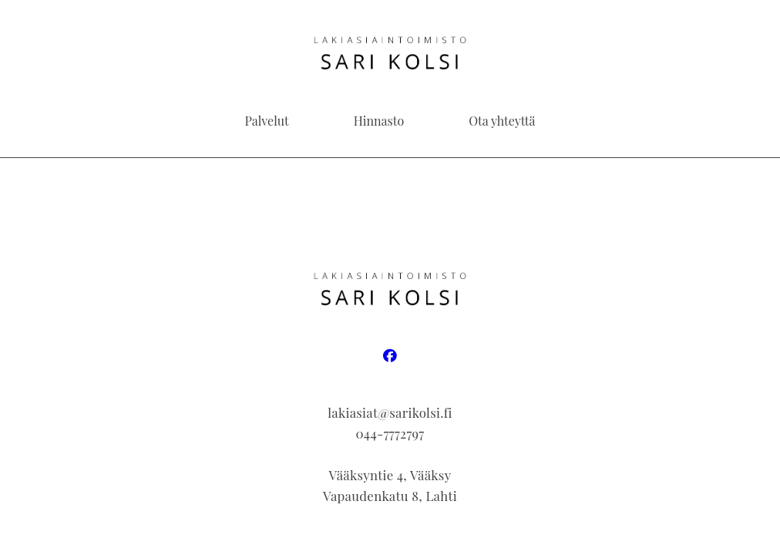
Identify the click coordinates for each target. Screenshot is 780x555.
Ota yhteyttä (502, 121)
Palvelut (267, 121)
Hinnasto (379, 121)
